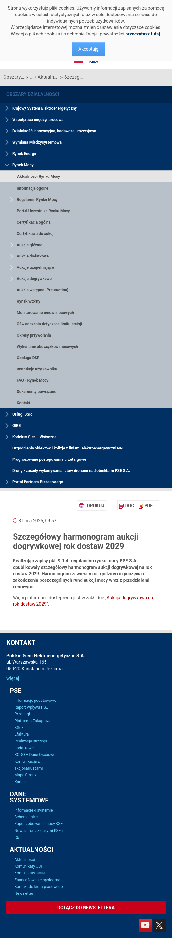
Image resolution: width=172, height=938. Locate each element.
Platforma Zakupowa (33, 721)
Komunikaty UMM (30, 873)
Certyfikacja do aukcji (36, 233)
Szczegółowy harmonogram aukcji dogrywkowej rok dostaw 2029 (74, 77)
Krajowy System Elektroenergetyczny (44, 108)
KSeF (19, 727)
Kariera (21, 782)
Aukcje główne (29, 245)
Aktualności (25, 859)
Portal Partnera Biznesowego (37, 482)
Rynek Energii (24, 153)
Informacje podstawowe (35, 700)
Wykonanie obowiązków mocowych (47, 346)
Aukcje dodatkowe (33, 256)
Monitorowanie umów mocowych (45, 312)
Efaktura (22, 734)
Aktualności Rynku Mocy (48, 77)
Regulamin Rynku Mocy (37, 199)
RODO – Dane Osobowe (35, 754)
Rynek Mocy (23, 165)
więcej (12, 678)
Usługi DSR (22, 414)
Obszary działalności (13, 77)
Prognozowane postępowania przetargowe (49, 459)
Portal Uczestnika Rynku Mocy (43, 211)
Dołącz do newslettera (86, 907)
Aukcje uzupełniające (35, 267)
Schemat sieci (27, 817)
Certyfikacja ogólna (34, 222)
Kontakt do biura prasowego (39, 886)
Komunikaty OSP (29, 866)
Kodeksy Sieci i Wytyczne (34, 437)
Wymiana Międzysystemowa (37, 142)
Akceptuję (88, 49)
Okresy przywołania (34, 335)
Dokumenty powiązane (36, 391)
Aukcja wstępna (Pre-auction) (42, 290)
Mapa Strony (25, 775)
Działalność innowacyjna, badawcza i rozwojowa (54, 131)
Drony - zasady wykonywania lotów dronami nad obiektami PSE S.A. (71, 471)
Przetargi (22, 714)
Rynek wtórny (28, 301)
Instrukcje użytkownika (37, 369)
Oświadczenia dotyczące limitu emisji (49, 324)
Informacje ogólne (32, 188)
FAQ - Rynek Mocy (32, 380)
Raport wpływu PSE (31, 707)
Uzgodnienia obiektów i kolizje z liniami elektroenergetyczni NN (67, 448)
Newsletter (24, 893)
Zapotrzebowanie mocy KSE (39, 824)
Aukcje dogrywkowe (34, 279)
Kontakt (23, 403)
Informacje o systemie (34, 810)
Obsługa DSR (28, 358)
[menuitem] (126, 505)
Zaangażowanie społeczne (37, 880)
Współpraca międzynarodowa (38, 119)
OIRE (16, 425)
